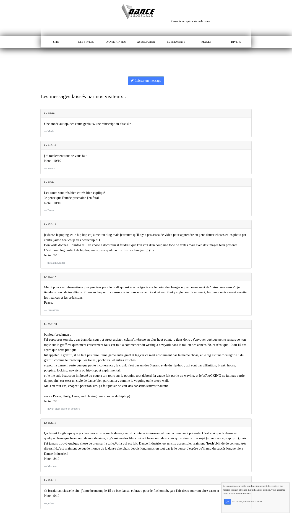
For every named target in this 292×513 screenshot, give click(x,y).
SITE (56, 41)
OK (227, 501)
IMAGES (206, 41)
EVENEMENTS (176, 41)
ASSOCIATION (146, 41)
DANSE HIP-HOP (116, 41)
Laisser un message (146, 80)
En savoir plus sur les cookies (247, 501)
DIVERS (236, 41)
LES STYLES (86, 41)
